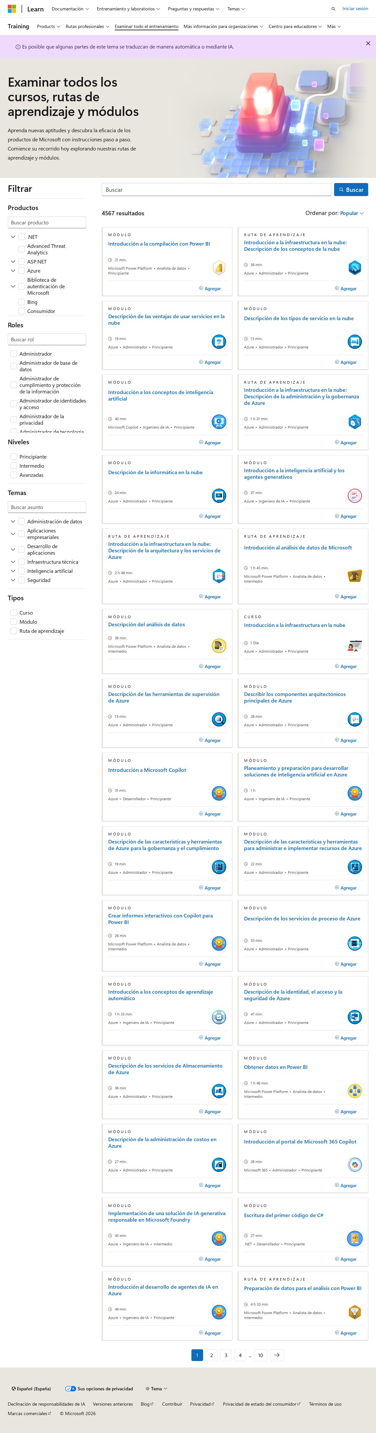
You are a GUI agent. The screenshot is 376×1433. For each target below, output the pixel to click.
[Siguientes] (277, 1355)
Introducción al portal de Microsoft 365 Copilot (300, 1141)
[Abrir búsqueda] (333, 9)
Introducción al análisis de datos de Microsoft (298, 547)
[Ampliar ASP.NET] (13, 261)
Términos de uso (325, 1404)
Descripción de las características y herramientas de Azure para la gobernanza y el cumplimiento (165, 844)
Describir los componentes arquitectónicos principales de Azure (295, 697)
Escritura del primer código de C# (283, 1215)
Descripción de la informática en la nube (155, 472)
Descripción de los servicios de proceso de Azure (302, 918)
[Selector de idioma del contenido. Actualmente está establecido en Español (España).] (31, 1388)
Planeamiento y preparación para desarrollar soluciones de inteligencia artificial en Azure (296, 771)
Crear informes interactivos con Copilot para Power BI (160, 918)
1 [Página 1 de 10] (197, 1355)
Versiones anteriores (113, 1404)
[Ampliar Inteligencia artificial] (13, 571)
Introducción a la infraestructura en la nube (294, 625)
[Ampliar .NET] (13, 237)
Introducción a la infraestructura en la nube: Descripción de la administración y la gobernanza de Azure (301, 396)
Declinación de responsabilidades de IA (46, 1404)
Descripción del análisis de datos (146, 624)
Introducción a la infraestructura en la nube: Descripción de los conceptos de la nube (295, 245)
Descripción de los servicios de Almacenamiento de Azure (165, 1068)
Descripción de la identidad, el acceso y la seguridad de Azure (293, 994)
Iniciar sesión (355, 8)
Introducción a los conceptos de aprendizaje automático (160, 994)
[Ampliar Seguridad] (13, 580)
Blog (145, 1404)
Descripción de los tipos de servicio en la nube (299, 318)
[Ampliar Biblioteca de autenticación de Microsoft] (13, 286)
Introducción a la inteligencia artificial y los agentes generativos (294, 473)
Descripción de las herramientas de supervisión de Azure (163, 697)
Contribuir (172, 1404)
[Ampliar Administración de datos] (13, 521)
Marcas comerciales (27, 1413)
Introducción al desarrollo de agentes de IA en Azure (163, 1290)
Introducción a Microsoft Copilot (147, 770)
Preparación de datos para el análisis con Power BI (303, 1288)
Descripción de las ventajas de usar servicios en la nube (166, 319)
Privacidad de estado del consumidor (259, 1404)
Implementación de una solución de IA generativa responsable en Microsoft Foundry (167, 1216)
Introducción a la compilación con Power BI (159, 243)
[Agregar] (209, 288)
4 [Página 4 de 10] (240, 1355)
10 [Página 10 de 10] (260, 1355)
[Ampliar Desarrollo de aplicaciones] (13, 549)
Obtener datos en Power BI (276, 1067)
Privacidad (200, 1404)
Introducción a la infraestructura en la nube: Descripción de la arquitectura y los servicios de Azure (164, 550)
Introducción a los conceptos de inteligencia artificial (160, 395)
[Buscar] (216, 189)
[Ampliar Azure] (13, 270)
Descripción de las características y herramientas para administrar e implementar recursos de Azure (303, 844)
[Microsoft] (12, 9)
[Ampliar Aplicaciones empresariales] (13, 533)
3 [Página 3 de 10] (226, 1355)
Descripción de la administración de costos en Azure (162, 1142)
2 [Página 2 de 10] (211, 1355)
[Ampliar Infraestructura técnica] (13, 562)
